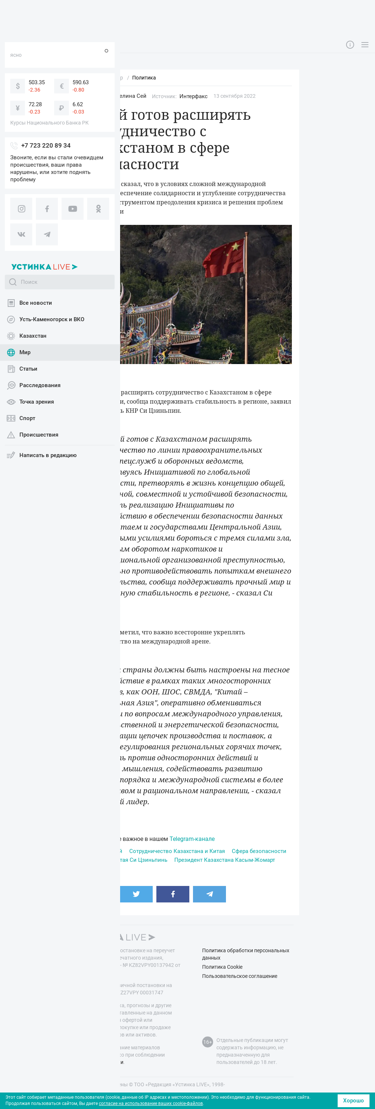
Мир (95, 96)
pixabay (109, 373)
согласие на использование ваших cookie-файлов (151, 1103)
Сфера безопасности (259, 851)
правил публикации (99, 1062)
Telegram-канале (192, 838)
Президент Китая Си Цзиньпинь (125, 860)
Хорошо (353, 1100)
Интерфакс (193, 96)
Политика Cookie (222, 967)
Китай (114, 851)
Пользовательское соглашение (239, 976)
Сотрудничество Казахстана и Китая (177, 851)
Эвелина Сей (129, 96)
